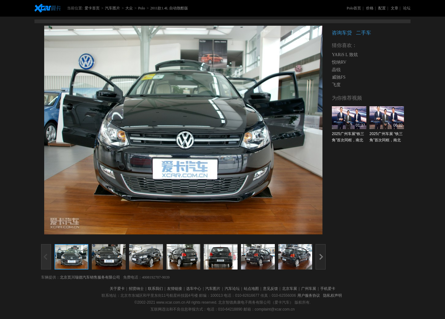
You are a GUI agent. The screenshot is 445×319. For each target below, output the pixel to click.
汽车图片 (112, 8)
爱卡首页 (92, 8)
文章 (394, 8)
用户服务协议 (308, 295)
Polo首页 (354, 8)
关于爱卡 (117, 288)
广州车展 (308, 288)
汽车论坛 (232, 288)
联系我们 (155, 288)
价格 (370, 8)
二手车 (363, 32)
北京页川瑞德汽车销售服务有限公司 (90, 277)
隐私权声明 (332, 295)
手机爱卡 (327, 288)
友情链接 (174, 288)
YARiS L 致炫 (345, 54)
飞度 (336, 84)
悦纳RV (339, 62)
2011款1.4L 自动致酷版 (169, 8)
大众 (129, 8)
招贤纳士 (136, 288)
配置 (382, 8)
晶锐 (336, 69)
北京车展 (289, 288)
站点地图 (251, 288)
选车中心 (193, 288)
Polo (141, 8)
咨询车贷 (342, 32)
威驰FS (339, 77)
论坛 (407, 8)
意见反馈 (270, 288)
